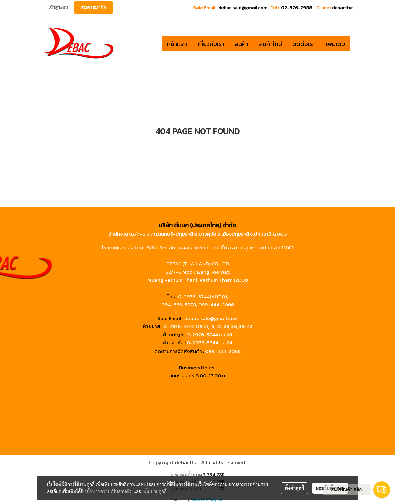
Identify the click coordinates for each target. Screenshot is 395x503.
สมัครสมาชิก (93, 7)
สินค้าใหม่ (270, 43)
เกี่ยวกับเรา (211, 43)
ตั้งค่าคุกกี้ (294, 488)
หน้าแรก (177, 43)
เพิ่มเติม (335, 43)
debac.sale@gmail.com (211, 318)
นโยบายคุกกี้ (155, 491)
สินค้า (241, 43)
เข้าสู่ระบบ (58, 7)
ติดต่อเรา (304, 43)
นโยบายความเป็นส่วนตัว (108, 491)
